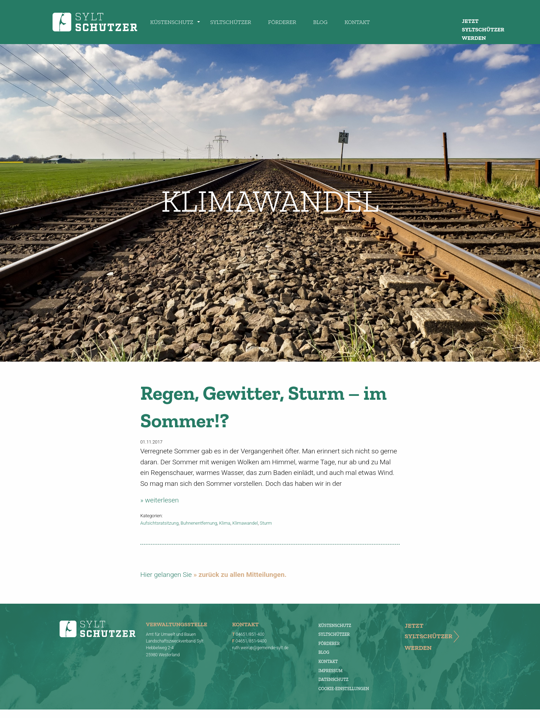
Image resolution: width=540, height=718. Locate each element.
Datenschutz (333, 679)
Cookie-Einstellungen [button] (343, 688)
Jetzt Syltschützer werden (483, 29)
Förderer (282, 22)
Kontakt (357, 22)
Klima (224, 523)
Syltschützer (230, 22)
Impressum (330, 670)
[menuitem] (172, 22)
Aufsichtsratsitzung (159, 523)
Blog (320, 22)
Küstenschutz (171, 22)
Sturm (266, 523)
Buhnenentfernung (199, 523)
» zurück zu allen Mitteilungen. (239, 575)
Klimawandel (245, 523)
